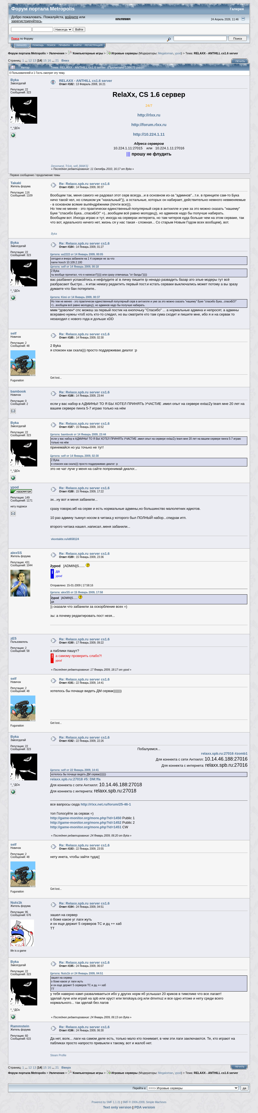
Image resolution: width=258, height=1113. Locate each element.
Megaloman (165, 53)
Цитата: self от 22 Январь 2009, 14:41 (74, 770)
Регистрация (93, 45)
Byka (14, 80)
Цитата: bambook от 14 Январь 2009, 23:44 (78, 434)
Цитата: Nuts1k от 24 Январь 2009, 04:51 (76, 973)
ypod (178, 53)
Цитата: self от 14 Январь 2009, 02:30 (74, 455)
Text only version (117, 1107)
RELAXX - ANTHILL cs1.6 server (216, 53)
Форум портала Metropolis (27, 53)
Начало (22, 45)
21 (57, 60)
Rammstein (19, 1026)
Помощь (38, 45)
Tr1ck (68, 166)
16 (49, 60)
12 (30, 60)
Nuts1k (16, 903)
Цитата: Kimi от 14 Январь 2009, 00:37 (75, 297)
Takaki (15, 183)
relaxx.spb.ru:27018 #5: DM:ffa (75, 779)
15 (45, 60)
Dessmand (57, 166)
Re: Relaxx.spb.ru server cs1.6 (84, 184)
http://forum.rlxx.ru (148, 125)
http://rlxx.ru (148, 115)
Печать (240, 61)
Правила (64, 45)
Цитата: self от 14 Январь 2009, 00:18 (74, 266)
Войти (77, 45)
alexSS (16, 553)
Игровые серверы (122, 53)
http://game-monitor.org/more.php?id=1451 (85, 827)
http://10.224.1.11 (149, 134)
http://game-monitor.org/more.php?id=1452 (85, 822)
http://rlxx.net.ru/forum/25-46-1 (106, 804)
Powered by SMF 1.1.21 (106, 1102)
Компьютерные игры (85, 53)
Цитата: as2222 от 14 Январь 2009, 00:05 (76, 254)
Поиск (51, 45)
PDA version (144, 1107)
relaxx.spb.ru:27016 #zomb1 (224, 753)
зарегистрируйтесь (26, 21)
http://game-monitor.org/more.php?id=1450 (85, 818)
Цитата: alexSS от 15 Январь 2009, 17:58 (76, 592)
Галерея (237, 9)
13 (34, 60)
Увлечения (56, 53)
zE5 (13, 638)
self (75, 166)
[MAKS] (83, 166)
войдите (71, 17)
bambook (18, 391)
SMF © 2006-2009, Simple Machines (144, 1102)
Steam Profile (58, 1055)
